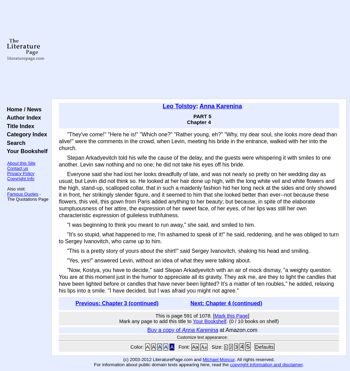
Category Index (25, 134)
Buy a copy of (182, 330)
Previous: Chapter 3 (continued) (117, 303)
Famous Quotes (22, 194)
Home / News (23, 109)
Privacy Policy (21, 173)
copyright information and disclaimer (266, 364)
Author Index (22, 117)
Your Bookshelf (26, 151)
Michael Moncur (218, 359)
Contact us (17, 168)
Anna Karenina (221, 106)
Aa (195, 347)
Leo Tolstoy (179, 106)
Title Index (19, 126)
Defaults (264, 347)
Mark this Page (231, 316)
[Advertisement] (199, 50)
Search (14, 143)
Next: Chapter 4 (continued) (226, 303)
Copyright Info (21, 178)
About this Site (21, 163)
